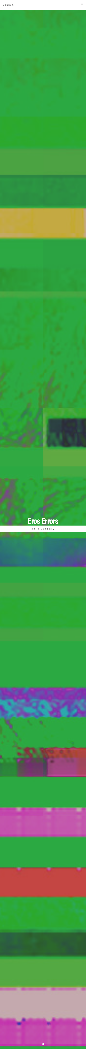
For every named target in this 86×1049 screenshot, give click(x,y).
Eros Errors (43, 521)
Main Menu (43, 4)
